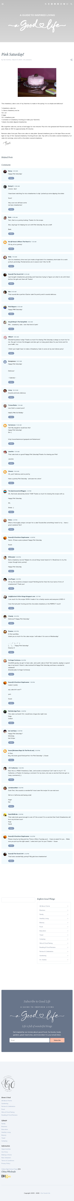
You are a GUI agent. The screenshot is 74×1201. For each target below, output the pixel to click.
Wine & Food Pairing (46, 943)
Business (42, 910)
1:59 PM (32, 682)
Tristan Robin (12, 405)
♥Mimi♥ (10, 337)
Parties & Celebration (46, 951)
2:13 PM (29, 491)
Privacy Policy (5, 1163)
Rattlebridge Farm (14, 711)
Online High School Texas (9, 1169)
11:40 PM (21, 768)
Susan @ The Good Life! (16, 274)
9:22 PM (23, 660)
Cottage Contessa (14, 660)
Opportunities (6, 1149)
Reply (11, 178)
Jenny (10, 390)
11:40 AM (16, 471)
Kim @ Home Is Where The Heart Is (19, 241)
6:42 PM (32, 836)
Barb (10, 217)
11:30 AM (18, 425)
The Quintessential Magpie (17, 491)
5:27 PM (38, 596)
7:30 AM (33, 241)
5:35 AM (15, 171)
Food (41, 927)
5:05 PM (37, 750)
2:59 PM (20, 814)
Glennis (10, 471)
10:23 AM (15, 390)
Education (43, 931)
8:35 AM (26, 274)
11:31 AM (17, 451)
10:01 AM (19, 361)
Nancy (10, 171)
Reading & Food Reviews (48, 947)
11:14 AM (20, 405)
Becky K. (11, 186)
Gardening (43, 955)
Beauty (42, 922)
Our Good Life (45, 1193)
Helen (10, 520)
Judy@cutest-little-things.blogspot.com (21, 596)
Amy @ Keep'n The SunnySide (17, 322)
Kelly (9, 257)
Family (42, 914)
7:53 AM (14, 257)
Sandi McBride (13, 814)
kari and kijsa (12, 731)
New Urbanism (6, 1158)
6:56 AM (17, 186)
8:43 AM (13, 291)
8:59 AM (19, 306)
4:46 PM (19, 731)
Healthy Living (44, 918)
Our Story (4, 1152)
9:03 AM (30, 322)
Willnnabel (11, 557)
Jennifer (11, 451)
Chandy (10, 616)
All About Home (45, 906)
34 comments (27, 60)
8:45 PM (16, 631)
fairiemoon (12, 425)
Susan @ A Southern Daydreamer (18, 537)
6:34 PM (16, 616)
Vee (9, 291)
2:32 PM (26, 853)
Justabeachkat (13, 788)
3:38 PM (23, 711)
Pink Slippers (12, 306)
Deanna (10, 631)
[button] (71, 60)
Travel (41, 935)
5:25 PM (18, 579)
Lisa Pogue (11, 579)
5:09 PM (18, 557)
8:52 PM (20, 787)
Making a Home (6, 1155)
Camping (42, 939)
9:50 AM (16, 337)
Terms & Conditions (7, 1160)
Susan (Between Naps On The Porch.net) (21, 750)
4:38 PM (32, 537)
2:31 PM (15, 520)
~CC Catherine (13, 768)
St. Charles (43, 960)
